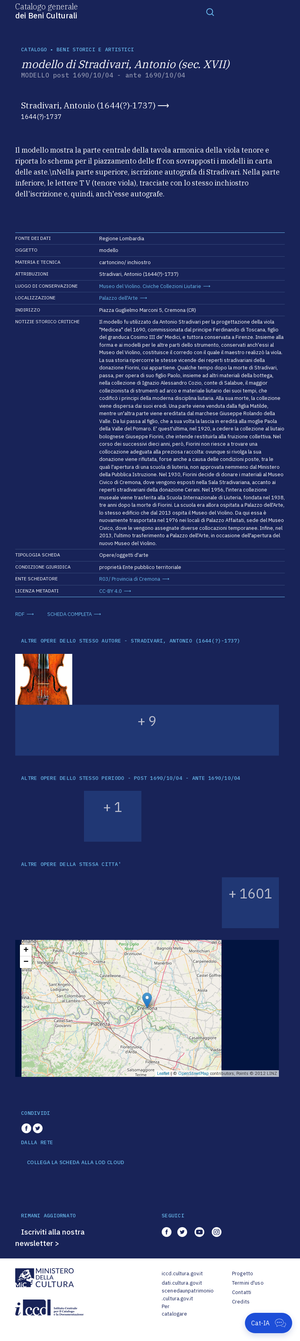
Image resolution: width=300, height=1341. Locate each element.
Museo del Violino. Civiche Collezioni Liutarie (150, 286)
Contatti (241, 1292)
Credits (241, 1301)
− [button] (26, 962)
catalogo (34, 49)
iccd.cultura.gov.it (182, 1273)
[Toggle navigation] (210, 11)
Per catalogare (174, 1310)
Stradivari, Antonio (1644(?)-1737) (88, 105)
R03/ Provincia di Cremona (129, 579)
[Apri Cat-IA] (268, 1323)
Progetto (242, 1273)
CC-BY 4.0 (110, 591)
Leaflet (163, 1073)
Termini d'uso (248, 1283)
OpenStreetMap (193, 1073)
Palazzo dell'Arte (118, 298)
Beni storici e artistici (95, 49)
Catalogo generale (46, 10)
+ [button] (26, 950)
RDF (20, 614)
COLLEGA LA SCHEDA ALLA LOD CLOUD (75, 1162)
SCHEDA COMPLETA (69, 614)
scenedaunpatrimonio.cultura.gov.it (188, 1294)
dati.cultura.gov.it (182, 1283)
